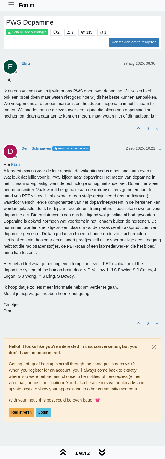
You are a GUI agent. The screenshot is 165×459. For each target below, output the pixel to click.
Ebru (26, 63)
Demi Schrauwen (36, 148)
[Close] (154, 347)
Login (43, 412)
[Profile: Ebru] (15, 164)
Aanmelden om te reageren (134, 42)
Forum (26, 5)
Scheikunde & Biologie (26, 32)
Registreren (21, 412)
